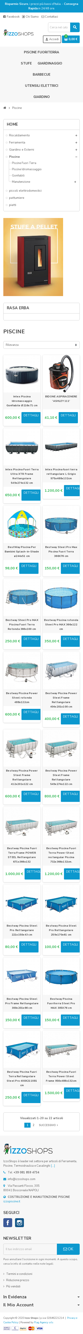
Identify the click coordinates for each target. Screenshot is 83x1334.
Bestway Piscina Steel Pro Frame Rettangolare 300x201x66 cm (22, 1003)
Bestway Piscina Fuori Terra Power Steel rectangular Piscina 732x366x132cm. (61, 854)
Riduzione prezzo (17, 1280)
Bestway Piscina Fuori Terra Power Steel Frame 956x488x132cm (61, 1076)
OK (68, 1249)
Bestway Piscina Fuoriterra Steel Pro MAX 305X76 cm (61, 1003)
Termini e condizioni (19, 1274)
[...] (53, 1166)
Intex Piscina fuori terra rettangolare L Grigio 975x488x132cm (61, 474)
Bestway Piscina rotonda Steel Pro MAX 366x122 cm (61, 624)
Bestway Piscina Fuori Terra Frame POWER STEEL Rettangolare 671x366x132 (22, 854)
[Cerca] (63, 27)
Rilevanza (12, 345)
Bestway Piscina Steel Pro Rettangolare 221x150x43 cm (22, 930)
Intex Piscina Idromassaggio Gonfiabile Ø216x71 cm (21, 401)
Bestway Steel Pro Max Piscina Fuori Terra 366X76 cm (61, 551)
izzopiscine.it (11, 1201)
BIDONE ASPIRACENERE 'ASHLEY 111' (61, 399)
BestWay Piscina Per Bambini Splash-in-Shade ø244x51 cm (22, 551)
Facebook (11, 17)
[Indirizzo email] (30, 1249)
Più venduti (13, 1286)
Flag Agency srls (43, 1322)
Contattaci (49, 17)
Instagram (19, 1222)
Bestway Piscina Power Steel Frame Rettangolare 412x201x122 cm (22, 777)
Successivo (49, 1125)
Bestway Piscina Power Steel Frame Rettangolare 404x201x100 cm (61, 699)
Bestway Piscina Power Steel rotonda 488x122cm (22, 697)
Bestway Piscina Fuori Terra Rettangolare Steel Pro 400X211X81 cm (22, 1078)
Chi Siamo (30, 17)
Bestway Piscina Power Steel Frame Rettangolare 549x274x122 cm (61, 777)
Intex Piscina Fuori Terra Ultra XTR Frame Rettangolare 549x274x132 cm (22, 476)
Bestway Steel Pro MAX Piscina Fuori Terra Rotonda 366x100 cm (22, 624)
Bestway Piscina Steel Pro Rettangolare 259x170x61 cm (61, 930)
